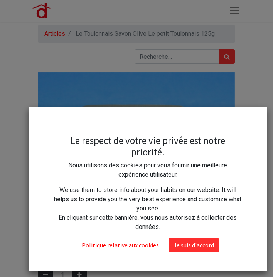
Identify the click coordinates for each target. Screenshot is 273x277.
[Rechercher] (227, 56)
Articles (54, 33)
